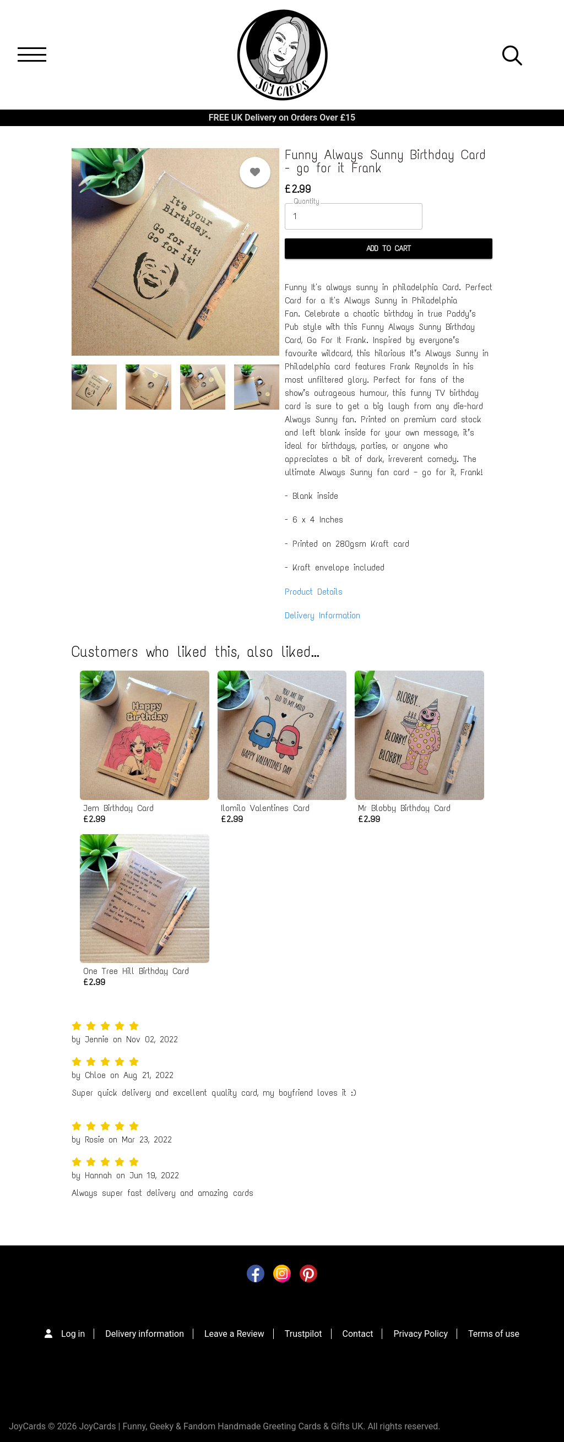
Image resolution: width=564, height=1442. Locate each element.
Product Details (314, 591)
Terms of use (493, 1334)
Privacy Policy (420, 1334)
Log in (73, 1334)
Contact (358, 1334)
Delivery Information (322, 615)
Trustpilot (303, 1334)
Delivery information (144, 1334)
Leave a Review (234, 1334)
